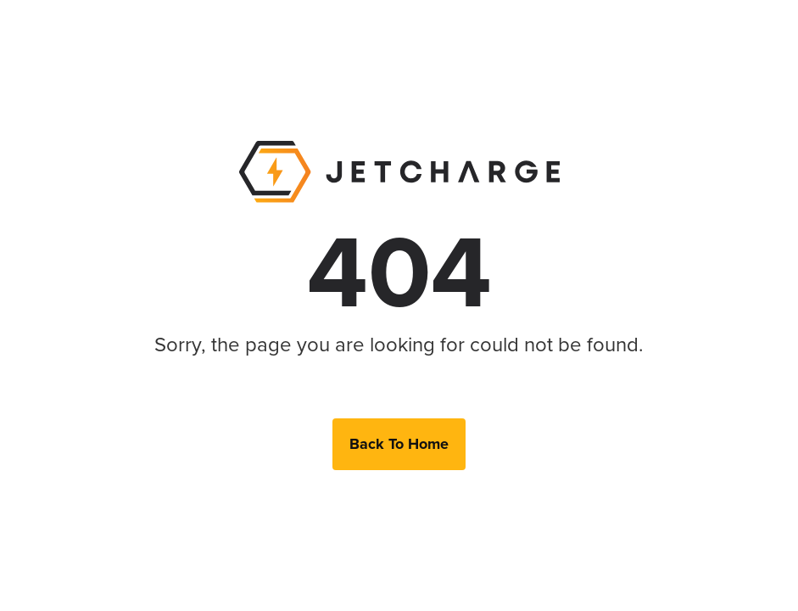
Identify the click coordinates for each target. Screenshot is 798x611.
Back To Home (399, 444)
